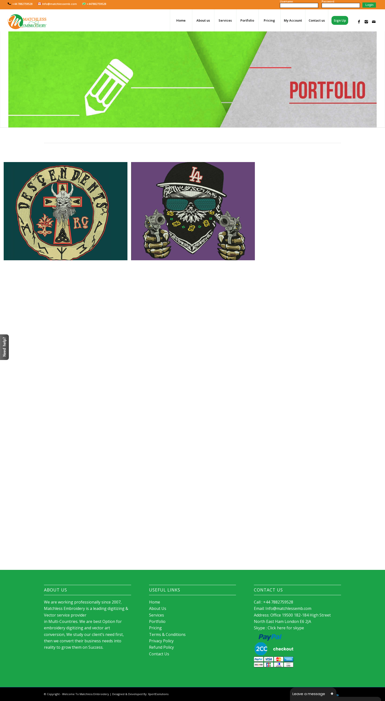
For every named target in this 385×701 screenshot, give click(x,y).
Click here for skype (286, 628)
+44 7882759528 (20, 4)
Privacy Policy (161, 641)
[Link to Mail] (373, 20)
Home (154, 602)
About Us (157, 608)
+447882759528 (94, 4)
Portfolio (157, 621)
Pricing (155, 628)
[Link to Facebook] (359, 20)
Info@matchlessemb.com (57, 4)
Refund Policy (161, 647)
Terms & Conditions (167, 634)
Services (156, 615)
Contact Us (159, 654)
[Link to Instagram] (366, 20)
